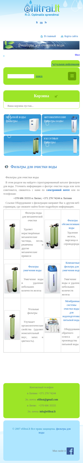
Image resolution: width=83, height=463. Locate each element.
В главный (50, 36)
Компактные (71, 266)
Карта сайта (71, 36)
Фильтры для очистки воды (34, 166)
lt (37, 22)
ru (41, 22)
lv (46, 22)
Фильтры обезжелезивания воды (71, 224)
